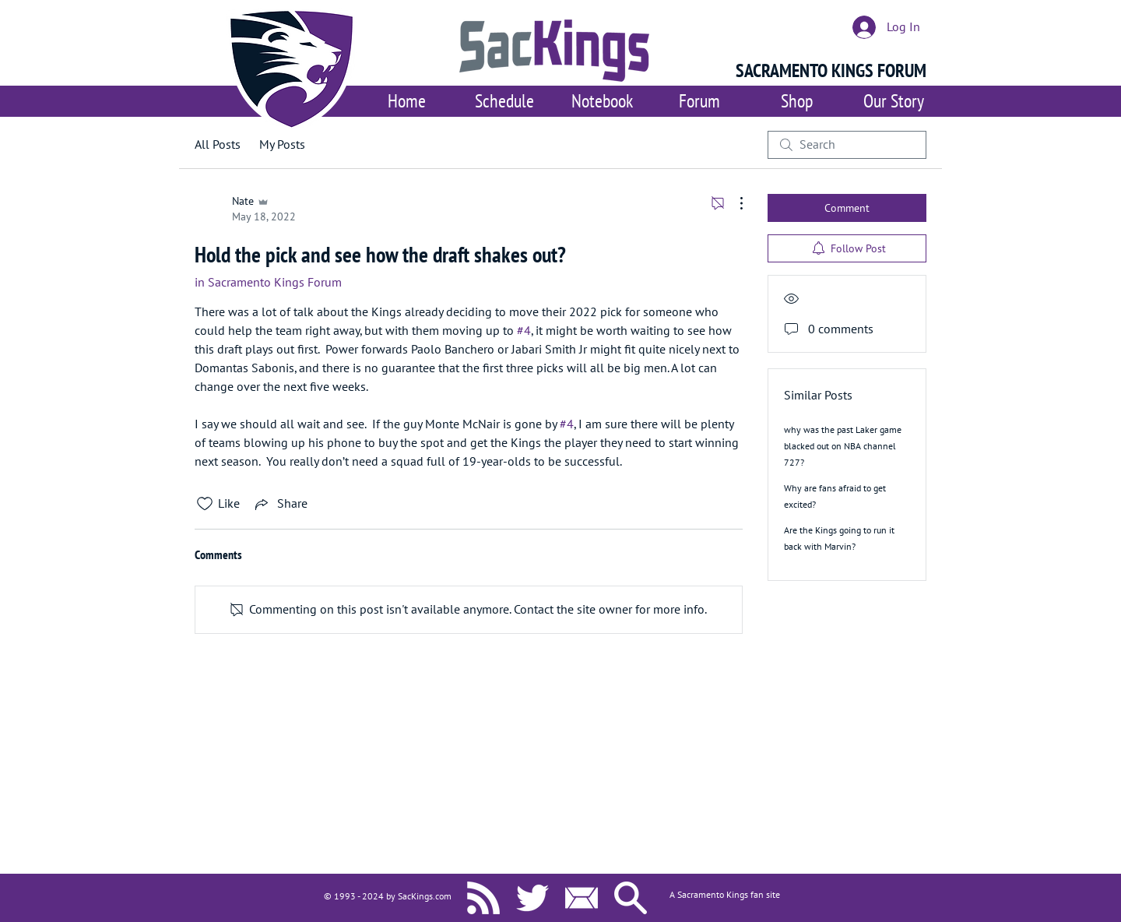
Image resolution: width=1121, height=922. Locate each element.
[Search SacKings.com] (630, 898)
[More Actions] (733, 203)
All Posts (218, 145)
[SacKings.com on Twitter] (532, 898)
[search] (847, 145)
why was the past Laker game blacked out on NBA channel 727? (842, 446)
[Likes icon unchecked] (205, 503)
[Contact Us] (581, 898)
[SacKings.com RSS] (483, 898)
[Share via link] (279, 503)
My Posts (282, 145)
